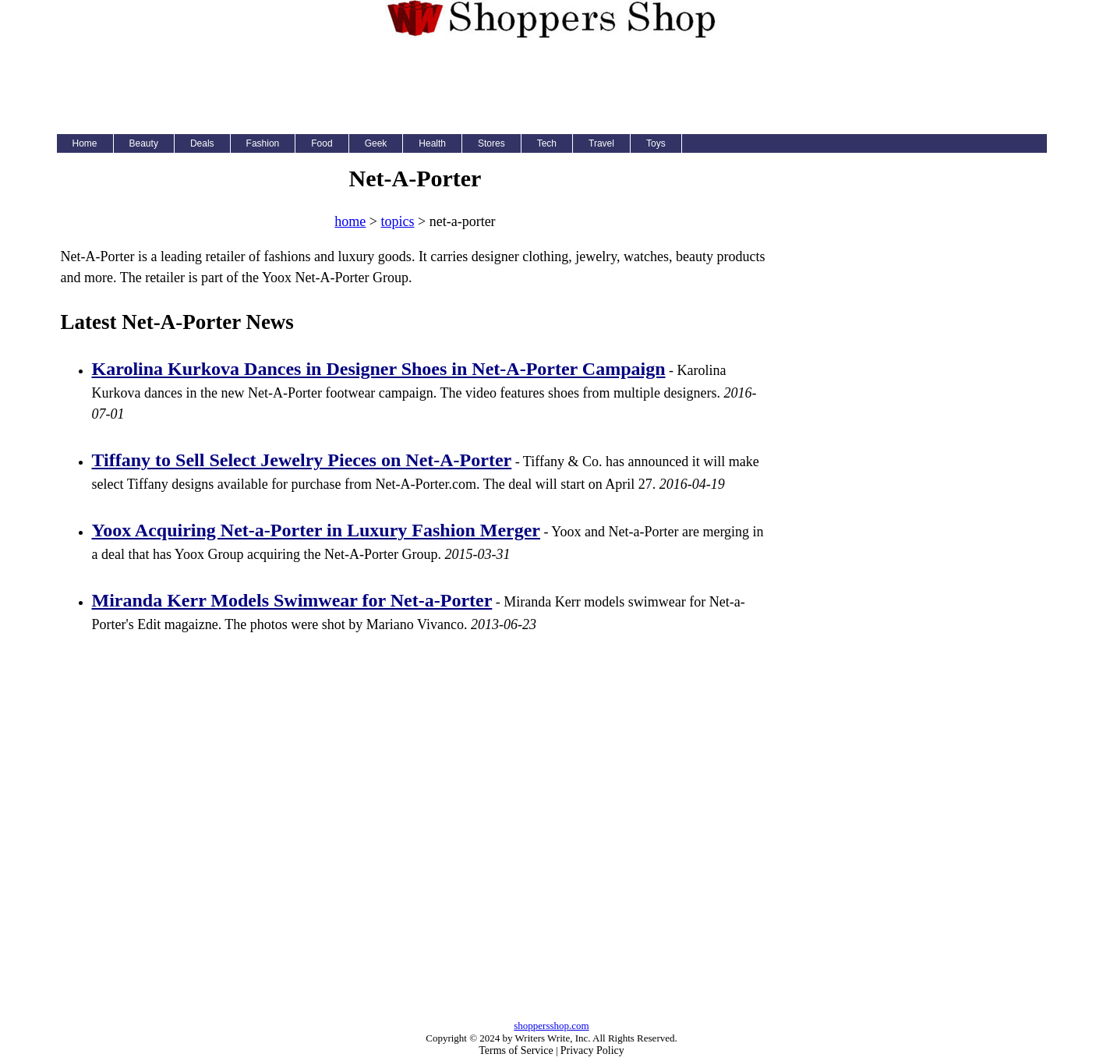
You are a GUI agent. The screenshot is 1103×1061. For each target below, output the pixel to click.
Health (432, 143)
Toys (656, 143)
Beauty (143, 143)
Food (321, 143)
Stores (491, 143)
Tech (547, 143)
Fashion (263, 143)
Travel (601, 143)
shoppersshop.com (551, 1025)
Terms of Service (516, 1050)
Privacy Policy (592, 1050)
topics (398, 221)
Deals (202, 143)
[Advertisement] (552, 83)
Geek (376, 143)
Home (84, 143)
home (350, 221)
